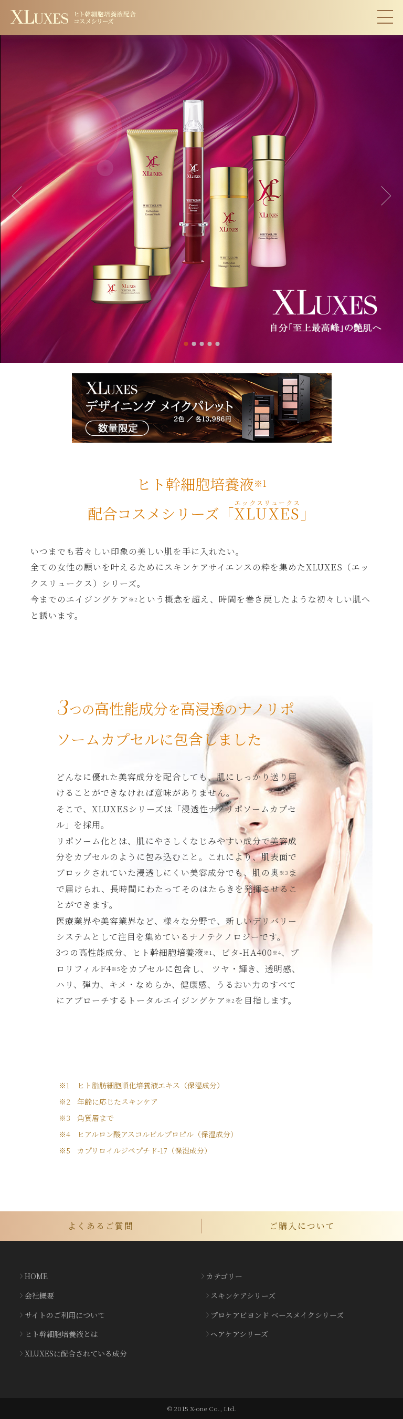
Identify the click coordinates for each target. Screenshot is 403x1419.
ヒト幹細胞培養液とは (61, 1334)
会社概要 (39, 1295)
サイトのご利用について (65, 1315)
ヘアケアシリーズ (239, 1334)
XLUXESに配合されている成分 (76, 1353)
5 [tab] (217, 344)
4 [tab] (209, 344)
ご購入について (302, 1226)
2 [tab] (194, 344)
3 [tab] (201, 344)
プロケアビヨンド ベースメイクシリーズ (277, 1315)
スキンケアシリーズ (242, 1295)
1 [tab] (186, 344)
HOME (36, 1276)
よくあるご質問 (101, 1226)
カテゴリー (224, 1276)
